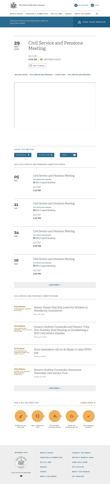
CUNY (24, 330)
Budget (43, 467)
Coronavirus (19, 309)
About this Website (81, 472)
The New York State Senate (32, 5)
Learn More (87, 403)
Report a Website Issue (83, 457)
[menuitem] (16, 14)
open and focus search (97, 14)
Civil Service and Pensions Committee (22, 373)
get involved (83, 5)
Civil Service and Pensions (41, 75)
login (97, 5)
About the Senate (48, 476)
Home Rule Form (79, 462)
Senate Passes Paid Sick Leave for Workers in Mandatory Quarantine (61, 309)
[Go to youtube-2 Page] (21, 476)
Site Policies (78, 467)
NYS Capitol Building (45, 183)
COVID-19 (28, 309)
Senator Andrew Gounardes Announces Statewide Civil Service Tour (57, 371)
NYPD (16, 354)
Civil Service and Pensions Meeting (54, 175)
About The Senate (83, 14)
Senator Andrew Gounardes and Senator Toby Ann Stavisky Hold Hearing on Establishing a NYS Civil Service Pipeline (61, 330)
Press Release (19, 307)
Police (21, 354)
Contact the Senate (81, 453)
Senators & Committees (37, 14)
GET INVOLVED (78, 476)
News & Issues (16, 14)
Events (68, 14)
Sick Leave (18, 310)
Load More (53, 285)
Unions (17, 371)
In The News (19, 349)
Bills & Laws (56, 14)
